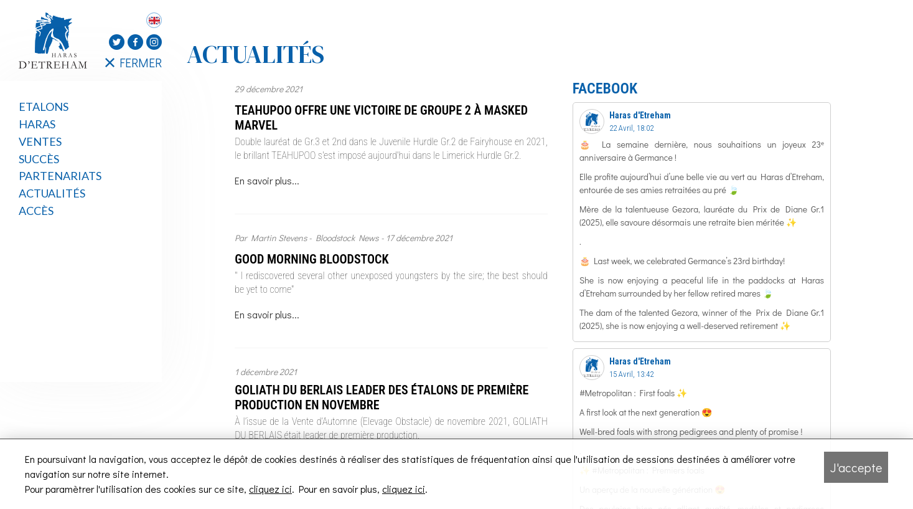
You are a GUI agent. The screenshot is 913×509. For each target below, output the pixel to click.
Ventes (40, 141)
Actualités (52, 193)
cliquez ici (270, 488)
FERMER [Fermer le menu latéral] (133, 62)
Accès (36, 210)
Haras (37, 124)
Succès (39, 159)
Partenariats (60, 176)
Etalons (43, 106)
